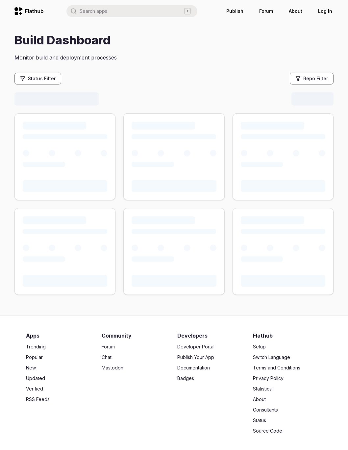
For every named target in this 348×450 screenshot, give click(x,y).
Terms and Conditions (276, 367)
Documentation (193, 367)
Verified (34, 388)
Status (259, 420)
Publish (234, 11)
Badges (185, 378)
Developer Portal (195, 346)
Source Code (267, 431)
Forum (266, 11)
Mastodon (112, 367)
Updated (35, 378)
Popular (34, 357)
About (295, 11)
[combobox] (131, 11)
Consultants (265, 410)
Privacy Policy (268, 378)
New (31, 367)
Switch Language (271, 357)
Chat (107, 357)
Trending (36, 346)
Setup (259, 346)
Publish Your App (195, 357)
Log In (325, 11)
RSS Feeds (38, 399)
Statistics (262, 388)
